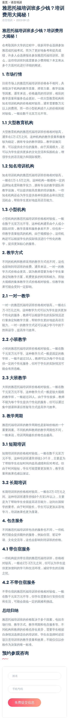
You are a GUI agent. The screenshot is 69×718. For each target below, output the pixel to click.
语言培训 (16, 2)
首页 (5, 2)
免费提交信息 (24, 702)
